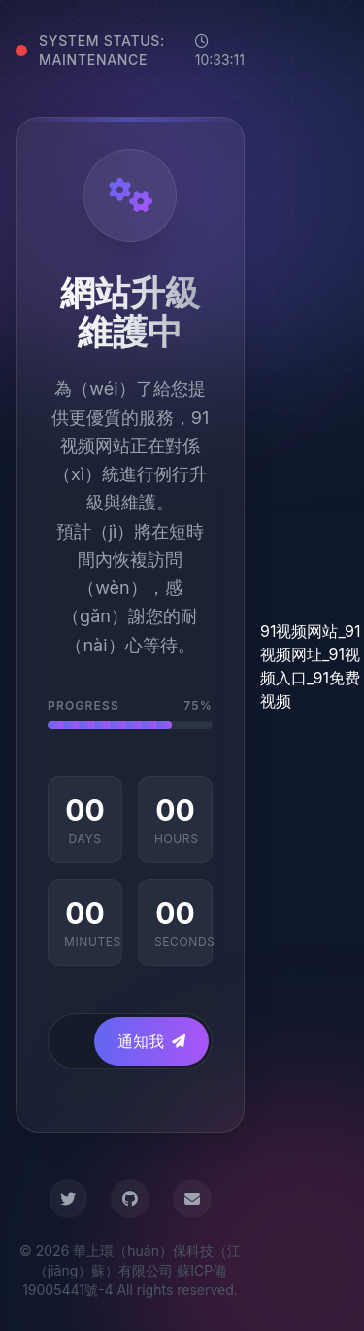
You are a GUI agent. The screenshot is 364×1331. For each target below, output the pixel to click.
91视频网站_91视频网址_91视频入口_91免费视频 (310, 666)
